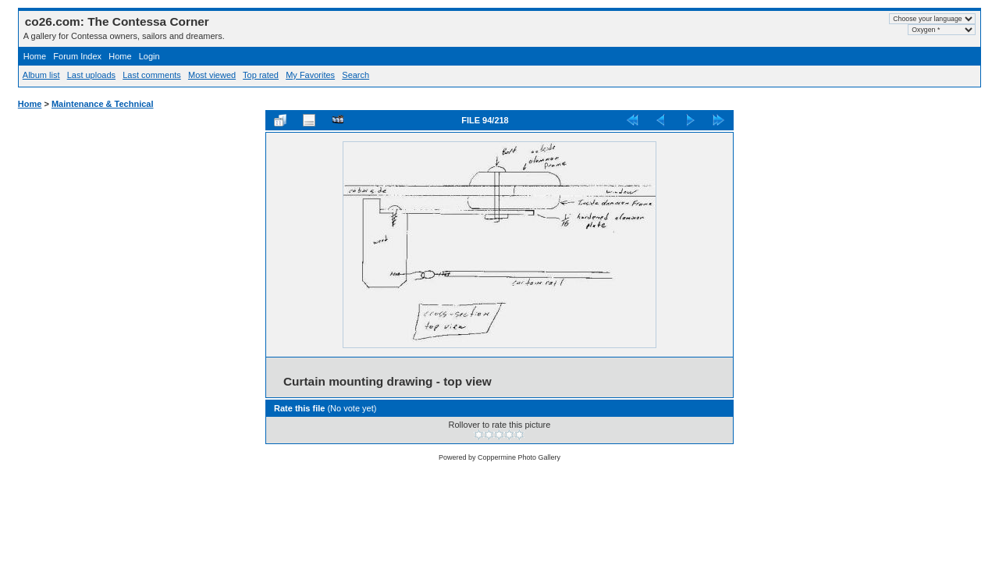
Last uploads (91, 75)
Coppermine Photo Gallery (519, 457)
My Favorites (310, 75)
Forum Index (77, 56)
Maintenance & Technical (103, 103)
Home (34, 56)
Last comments (152, 75)
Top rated (261, 75)
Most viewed (212, 75)
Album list (41, 75)
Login (149, 56)
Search (355, 75)
